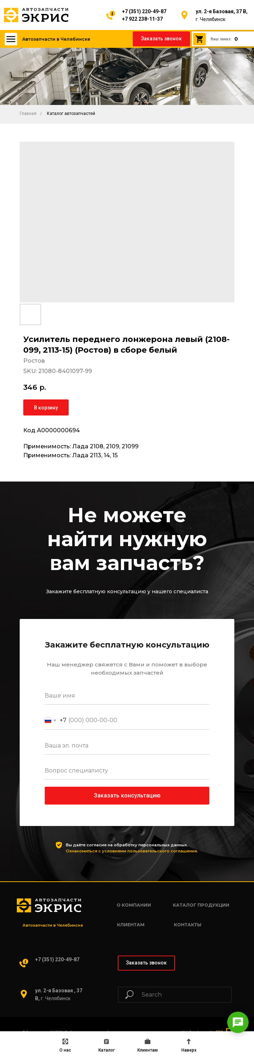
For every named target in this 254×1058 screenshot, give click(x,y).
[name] (127, 696)
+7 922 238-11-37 (142, 19)
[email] (127, 746)
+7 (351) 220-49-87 (144, 11)
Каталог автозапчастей (71, 113)
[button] (161, 38)
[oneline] (127, 771)
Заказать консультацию (127, 795)
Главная (28, 113)
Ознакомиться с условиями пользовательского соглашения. (132, 850)
